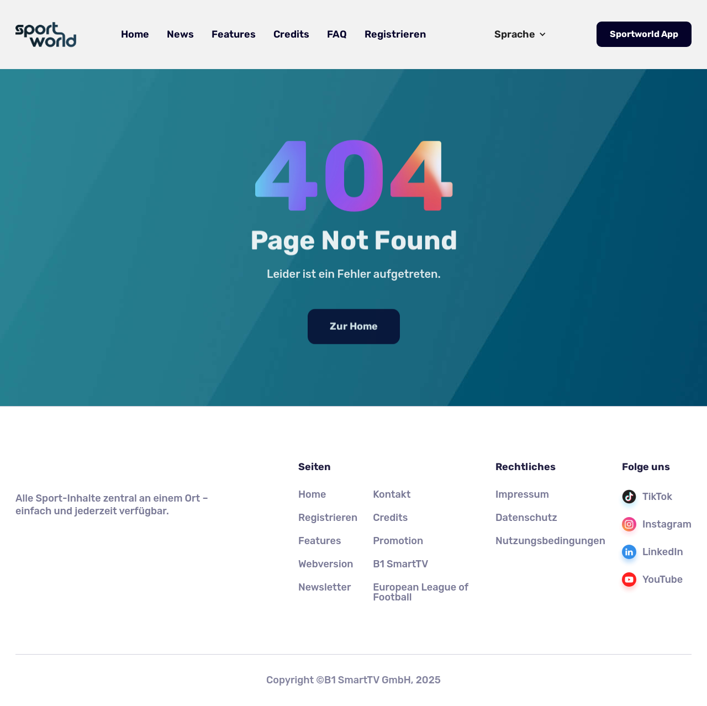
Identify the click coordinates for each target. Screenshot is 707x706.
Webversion (326, 564)
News (180, 34)
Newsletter (324, 587)
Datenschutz (526, 518)
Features (234, 34)
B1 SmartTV (400, 564)
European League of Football (420, 592)
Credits (291, 34)
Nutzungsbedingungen (550, 541)
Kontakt (391, 494)
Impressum (522, 494)
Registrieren (395, 34)
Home (135, 34)
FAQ (337, 34)
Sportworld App (644, 34)
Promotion (398, 541)
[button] (520, 34)
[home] (45, 35)
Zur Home (354, 341)
